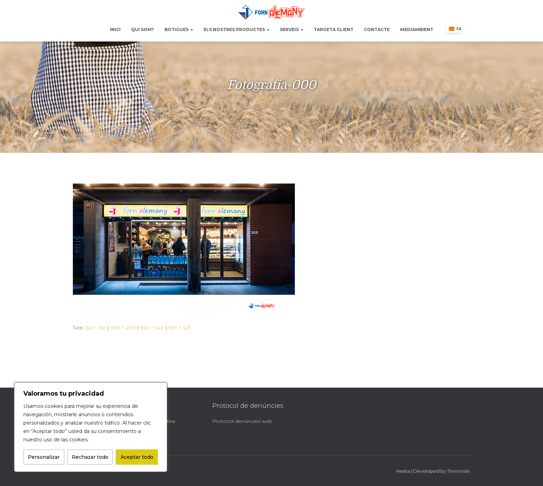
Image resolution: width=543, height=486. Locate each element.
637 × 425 (180, 327)
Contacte (377, 29)
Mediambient (416, 29)
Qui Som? (142, 29)
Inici (115, 29)
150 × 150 (95, 327)
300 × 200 (123, 327)
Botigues (179, 29)
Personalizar (44, 457)
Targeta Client (333, 29)
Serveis (291, 29)
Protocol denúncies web (242, 421)
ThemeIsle (458, 471)
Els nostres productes (236, 29)
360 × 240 (152, 327)
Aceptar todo (137, 457)
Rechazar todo (90, 457)
